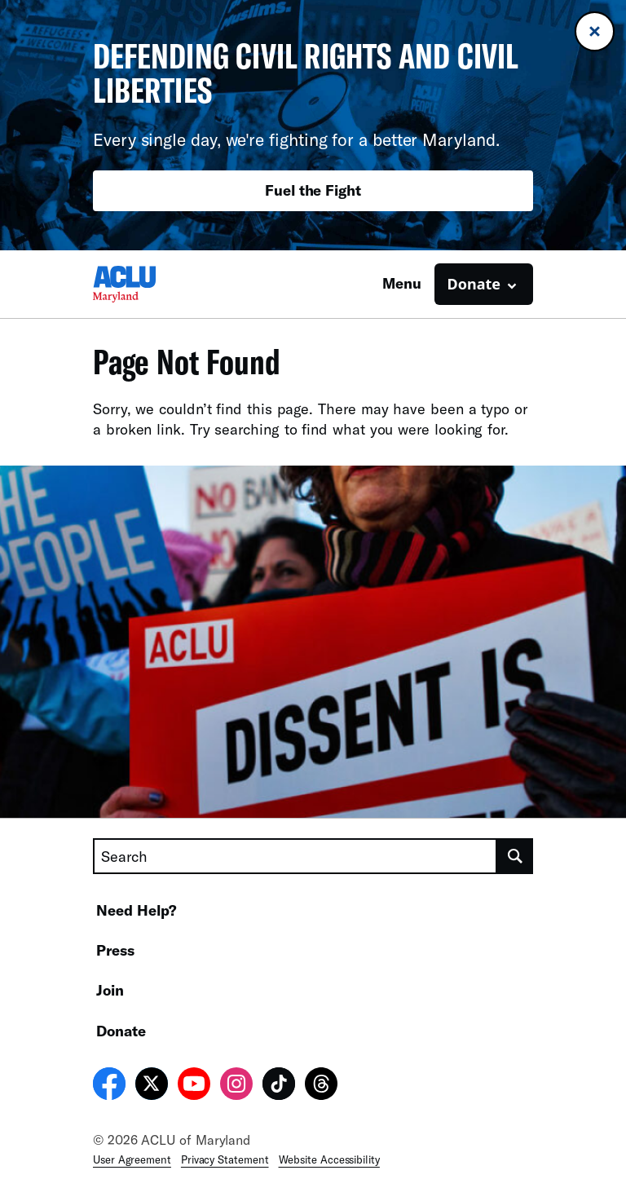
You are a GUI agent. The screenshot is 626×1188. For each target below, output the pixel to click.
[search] (515, 856)
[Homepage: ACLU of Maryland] (150, 284)
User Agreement (132, 1159)
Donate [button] (473, 284)
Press (115, 950)
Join (110, 990)
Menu (401, 283)
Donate (121, 1031)
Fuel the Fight (313, 190)
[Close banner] (595, 31)
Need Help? (136, 910)
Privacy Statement (225, 1159)
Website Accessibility (329, 1159)
